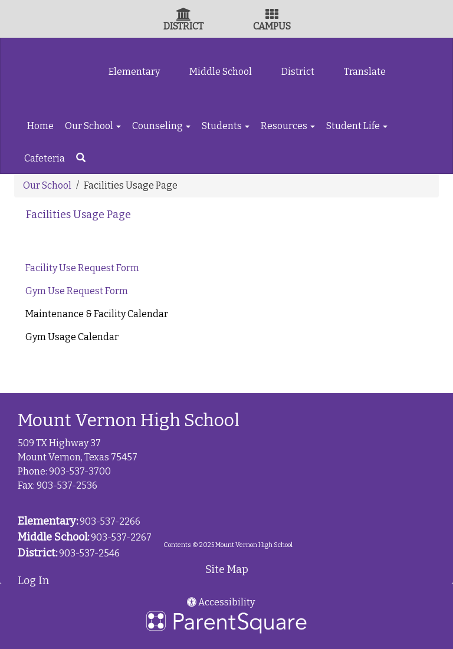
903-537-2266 (110, 521)
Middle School (220, 71)
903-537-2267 (121, 537)
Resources (288, 125)
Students (226, 125)
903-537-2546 (89, 553)
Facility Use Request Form (83, 268)
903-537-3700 (80, 471)
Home (40, 125)
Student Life (357, 125)
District (297, 71)
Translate (365, 71)
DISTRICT (183, 26)
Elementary (134, 71)
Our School (93, 125)
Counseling (161, 125)
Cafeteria (44, 158)
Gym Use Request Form (76, 291)
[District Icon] (183, 15)
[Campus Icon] (271, 15)
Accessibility (221, 602)
